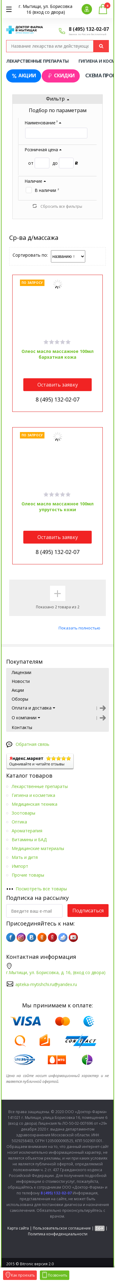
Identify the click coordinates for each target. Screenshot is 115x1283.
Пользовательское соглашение (62, 1228)
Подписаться (88, 910)
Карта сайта (18, 1228)
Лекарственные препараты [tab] (37, 61)
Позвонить (54, 1275)
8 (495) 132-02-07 (89, 29)
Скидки (61, 75)
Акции (23, 75)
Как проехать (20, 1275)
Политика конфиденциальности (57, 1234)
